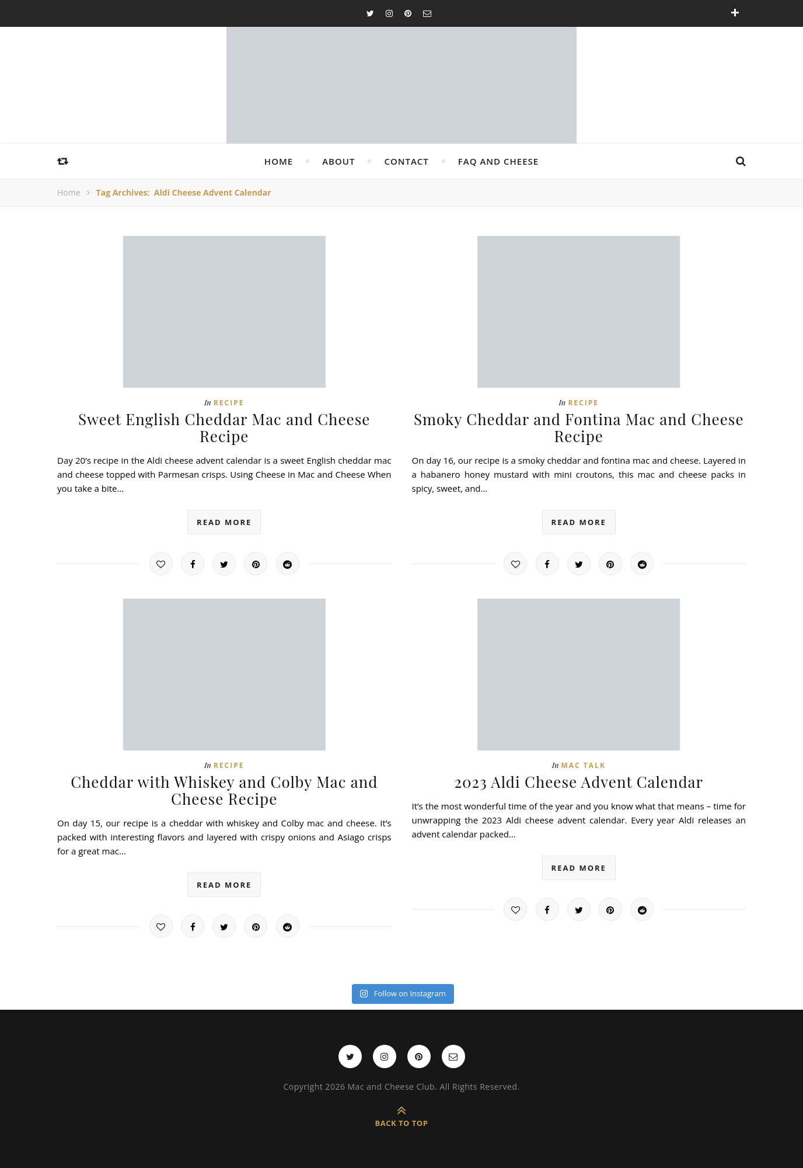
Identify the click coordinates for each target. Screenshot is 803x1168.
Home (278, 161)
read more (224, 522)
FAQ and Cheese (498, 161)
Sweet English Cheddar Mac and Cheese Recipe (224, 427)
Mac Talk (583, 765)
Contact (406, 161)
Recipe (229, 403)
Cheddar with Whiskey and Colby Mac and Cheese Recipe (224, 790)
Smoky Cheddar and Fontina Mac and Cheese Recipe (579, 427)
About (338, 161)
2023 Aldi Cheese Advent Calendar (578, 781)
